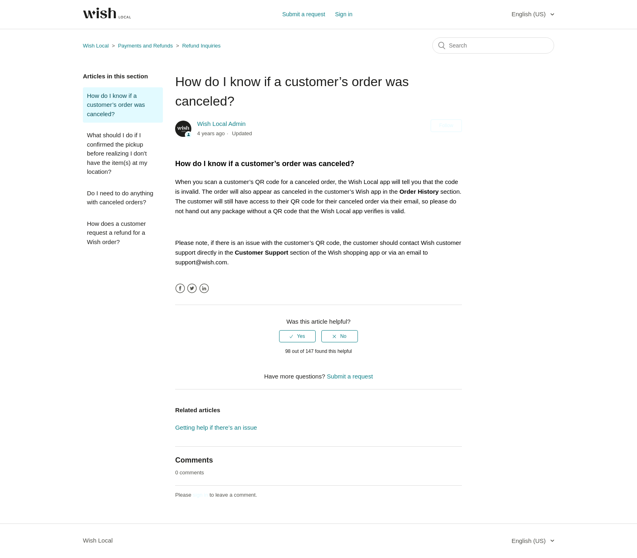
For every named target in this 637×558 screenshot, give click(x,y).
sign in (200, 495)
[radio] (297, 336)
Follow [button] (446, 125)
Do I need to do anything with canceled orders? (120, 198)
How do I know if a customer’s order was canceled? (116, 104)
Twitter (192, 288)
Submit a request (303, 14)
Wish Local (96, 46)
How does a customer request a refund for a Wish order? (116, 232)
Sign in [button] (344, 14)
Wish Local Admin (221, 123)
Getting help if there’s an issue (216, 427)
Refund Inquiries (201, 46)
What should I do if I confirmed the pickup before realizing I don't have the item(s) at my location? (117, 153)
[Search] (493, 45)
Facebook (180, 288)
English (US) (529, 14)
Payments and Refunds (146, 46)
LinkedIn (204, 288)
